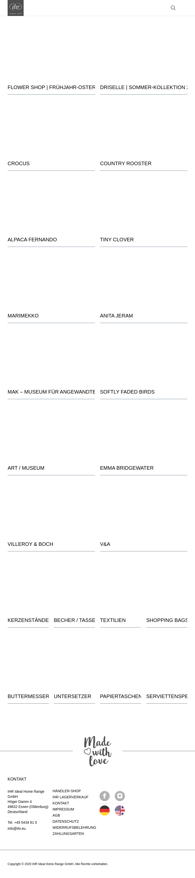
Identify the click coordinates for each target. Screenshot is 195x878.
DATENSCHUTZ (66, 821)
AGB (56, 815)
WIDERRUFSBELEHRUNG (74, 827)
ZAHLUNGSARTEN (68, 834)
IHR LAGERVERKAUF (70, 797)
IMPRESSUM (63, 809)
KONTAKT (61, 803)
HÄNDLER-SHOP (67, 791)
